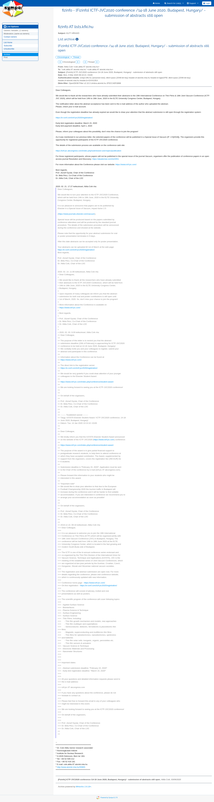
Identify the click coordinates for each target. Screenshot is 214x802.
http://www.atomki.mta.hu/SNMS (71, 767)
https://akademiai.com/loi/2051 (105, 159)
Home (156, 3)
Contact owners (10, 37)
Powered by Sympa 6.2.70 (109, 797)
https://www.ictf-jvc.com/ (125, 164)
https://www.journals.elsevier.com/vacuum (76, 214)
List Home (8, 42)
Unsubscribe (9, 49)
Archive (7, 54)
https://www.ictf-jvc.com (104, 440)
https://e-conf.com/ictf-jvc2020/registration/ (74, 118)
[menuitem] (156, 3)
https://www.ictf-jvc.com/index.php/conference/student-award (86, 382)
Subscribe (8, 46)
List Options (11, 26)
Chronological (63, 57)
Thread (76, 57)
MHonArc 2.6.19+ (83, 787)
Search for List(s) (172, 3)
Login (206, 3)
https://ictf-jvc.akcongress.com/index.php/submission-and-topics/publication (88, 151)
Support (191, 3)
